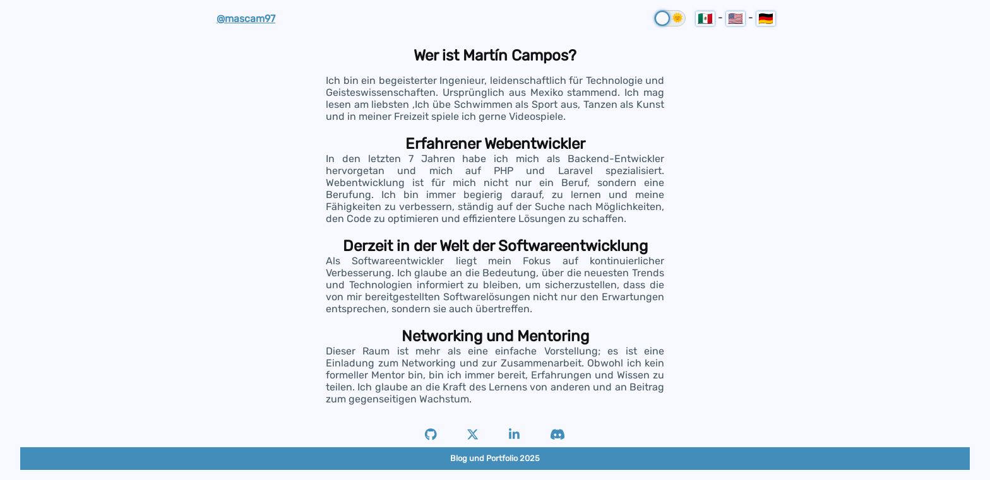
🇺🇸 (735, 18)
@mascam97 (246, 19)
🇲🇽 (705, 18)
